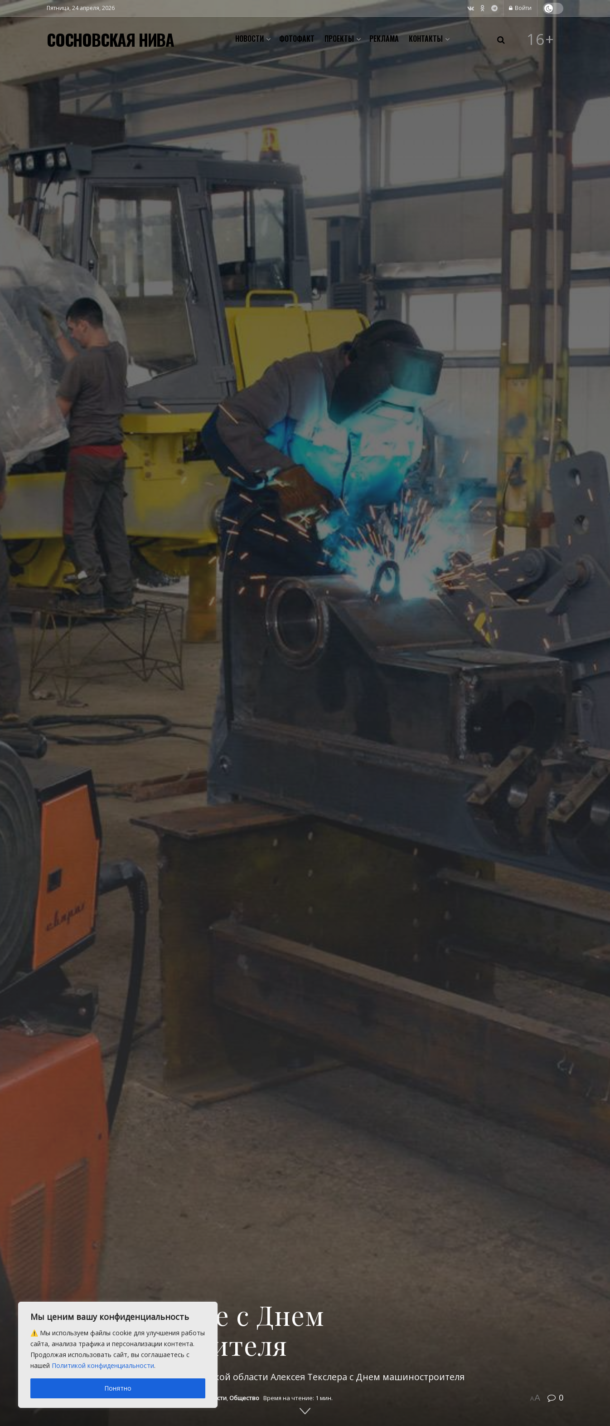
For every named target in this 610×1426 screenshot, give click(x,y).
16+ (541, 39)
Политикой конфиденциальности (103, 1365)
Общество (244, 1398)
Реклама (384, 38)
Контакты (426, 38)
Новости (249, 38)
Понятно (117, 1388)
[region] (118, 1355)
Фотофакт (297, 38)
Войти (520, 8)
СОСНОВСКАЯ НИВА (110, 39)
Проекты (339, 38)
